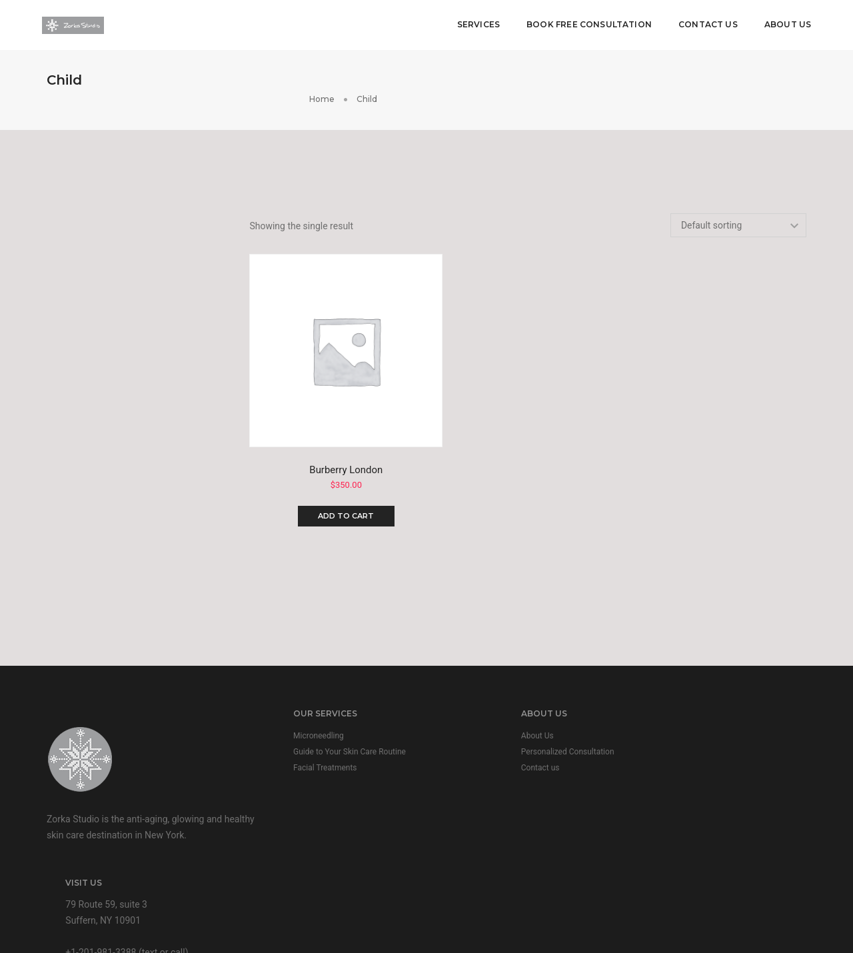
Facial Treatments (293, 731)
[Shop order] (738, 211)
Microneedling (287, 699)
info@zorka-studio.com (700, 778)
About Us (786, 24)
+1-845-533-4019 (687, 762)
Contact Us (706, 24)
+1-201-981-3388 (687, 746)
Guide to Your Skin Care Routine (318, 715)
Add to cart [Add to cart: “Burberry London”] (345, 476)
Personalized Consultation (503, 715)
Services (476, 24)
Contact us (475, 731)
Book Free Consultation (587, 24)
